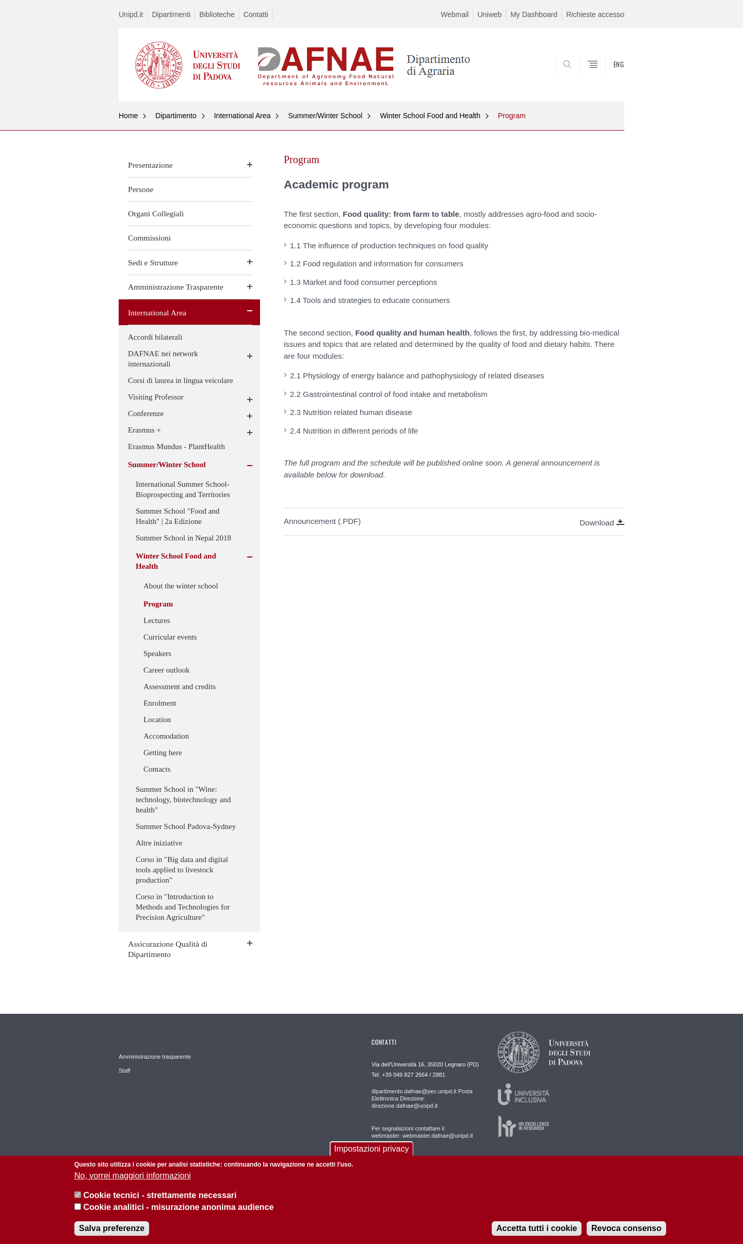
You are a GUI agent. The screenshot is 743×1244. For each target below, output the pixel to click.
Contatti (256, 14)
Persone (140, 189)
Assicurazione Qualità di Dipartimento (167, 949)
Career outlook (166, 670)
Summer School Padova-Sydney (186, 826)
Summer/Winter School (325, 115)
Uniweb (489, 14)
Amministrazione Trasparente (175, 286)
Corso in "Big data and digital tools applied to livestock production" (182, 869)
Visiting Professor (156, 397)
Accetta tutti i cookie (536, 1228)
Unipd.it (131, 14)
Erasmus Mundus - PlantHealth (176, 446)
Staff (124, 1070)
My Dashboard (533, 14)
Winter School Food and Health (430, 115)
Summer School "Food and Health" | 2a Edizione (177, 516)
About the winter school (180, 586)
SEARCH (606, 77)
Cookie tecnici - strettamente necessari (159, 1195)
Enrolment (159, 703)
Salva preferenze (111, 1228)
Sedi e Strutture (153, 262)
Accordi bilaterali (155, 337)
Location (157, 719)
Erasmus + (144, 430)
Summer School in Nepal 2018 (183, 538)
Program (512, 115)
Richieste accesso (595, 14)
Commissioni (149, 237)
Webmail (455, 14)
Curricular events (170, 637)
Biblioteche (217, 14)
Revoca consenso (626, 1228)
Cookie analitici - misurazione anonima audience (178, 1207)
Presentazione (150, 165)
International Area (242, 115)
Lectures (156, 620)
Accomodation (166, 736)
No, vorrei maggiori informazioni (132, 1175)
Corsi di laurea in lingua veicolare (180, 380)
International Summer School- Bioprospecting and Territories (183, 489)
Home (128, 115)
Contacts (157, 769)
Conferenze (146, 413)
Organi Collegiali (156, 213)
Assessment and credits (179, 686)
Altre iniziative (159, 843)
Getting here (162, 752)
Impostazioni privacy (371, 1149)
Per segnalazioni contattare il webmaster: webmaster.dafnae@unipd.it (422, 1132)
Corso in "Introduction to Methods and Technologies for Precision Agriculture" (183, 906)
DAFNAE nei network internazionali (163, 358)
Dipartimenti (171, 14)
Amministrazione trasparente (155, 1057)
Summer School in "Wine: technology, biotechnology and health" (183, 799)
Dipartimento (175, 115)
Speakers (157, 653)
